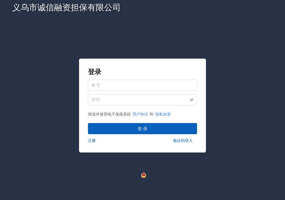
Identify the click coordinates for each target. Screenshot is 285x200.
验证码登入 (183, 140)
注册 (92, 140)
